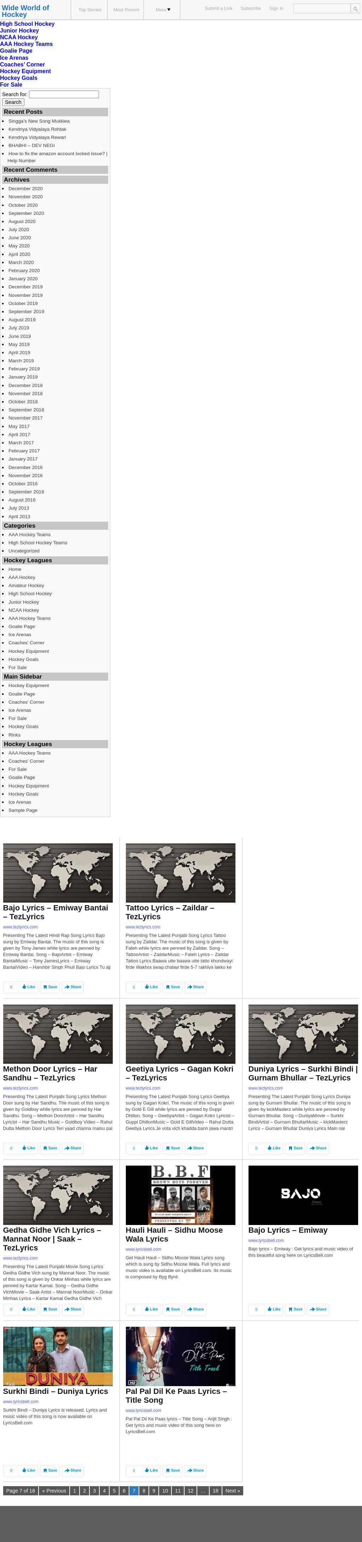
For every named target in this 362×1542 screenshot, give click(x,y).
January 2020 (23, 278)
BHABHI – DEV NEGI (31, 145)
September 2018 (26, 409)
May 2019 (19, 344)
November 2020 (25, 196)
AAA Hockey (21, 577)
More (163, 9)
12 (190, 1491)
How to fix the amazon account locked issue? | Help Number (57, 157)
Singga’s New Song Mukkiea (39, 121)
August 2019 (22, 319)
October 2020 (23, 205)
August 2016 (22, 500)
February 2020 (24, 270)
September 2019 (26, 311)
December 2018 (25, 385)
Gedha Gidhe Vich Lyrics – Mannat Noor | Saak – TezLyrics (52, 1239)
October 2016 (23, 483)
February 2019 (24, 368)
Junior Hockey (19, 31)
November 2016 (25, 475)
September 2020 (26, 213)
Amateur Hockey (26, 585)
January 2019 (23, 377)
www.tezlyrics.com (20, 927)
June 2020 (19, 237)
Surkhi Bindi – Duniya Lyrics (55, 1391)
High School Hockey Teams (37, 542)
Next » (233, 1491)
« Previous (54, 1491)
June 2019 (19, 336)
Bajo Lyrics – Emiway (288, 1230)
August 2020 (22, 221)
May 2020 (19, 245)
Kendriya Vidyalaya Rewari (37, 137)
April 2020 (19, 254)
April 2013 (19, 516)
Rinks (14, 735)
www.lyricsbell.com (144, 1249)
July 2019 (18, 327)
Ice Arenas (14, 58)
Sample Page (22, 810)
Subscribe (251, 8)
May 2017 (19, 426)
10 (165, 1491)
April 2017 (19, 434)
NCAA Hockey (19, 37)
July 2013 (18, 508)
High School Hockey (27, 24)
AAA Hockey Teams (26, 44)
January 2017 (23, 459)
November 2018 (25, 393)
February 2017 (24, 450)
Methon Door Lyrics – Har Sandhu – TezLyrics (50, 1073)
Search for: (15, 94)
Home (14, 569)
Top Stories (89, 9)
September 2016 (26, 491)
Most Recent (126, 9)
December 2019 (25, 286)
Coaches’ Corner (22, 64)
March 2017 (21, 442)
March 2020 (21, 262)
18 (215, 1491)
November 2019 (25, 295)
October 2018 (23, 401)
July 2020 (18, 229)
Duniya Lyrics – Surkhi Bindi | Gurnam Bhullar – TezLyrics (303, 1073)
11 (178, 1491)
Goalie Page (16, 51)
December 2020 (25, 188)
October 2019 (23, 303)
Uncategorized (24, 550)
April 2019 (19, 352)
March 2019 (21, 360)
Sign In (276, 8)
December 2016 (25, 467)
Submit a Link (219, 8)
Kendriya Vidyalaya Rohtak (37, 129)
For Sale (11, 85)
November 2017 (25, 418)
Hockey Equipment (25, 71)
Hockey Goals (18, 78)
